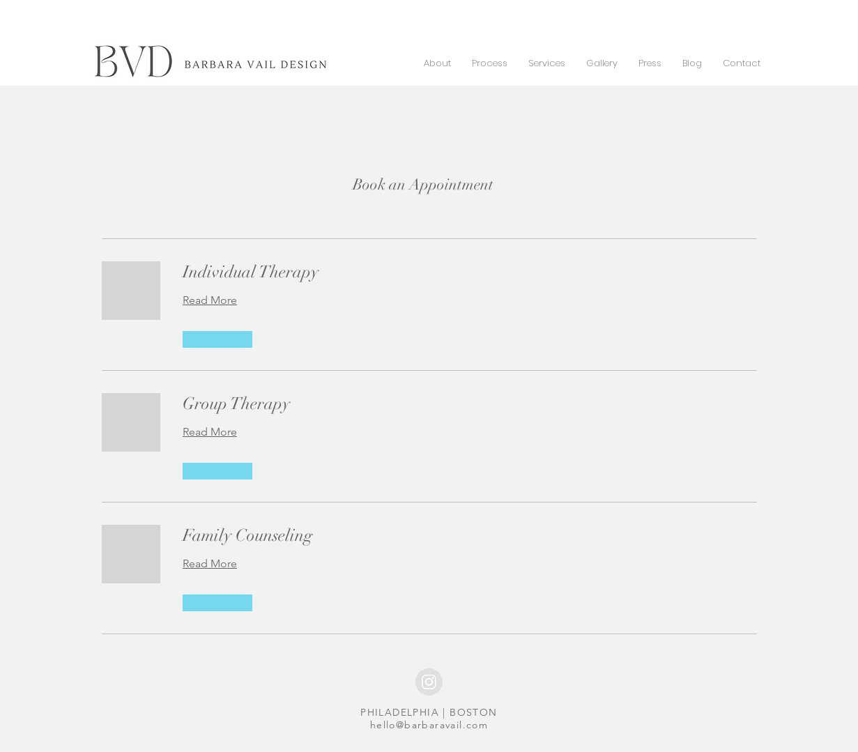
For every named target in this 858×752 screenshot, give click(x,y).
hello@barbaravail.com (429, 725)
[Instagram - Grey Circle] (429, 682)
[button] (217, 339)
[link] (470, 272)
